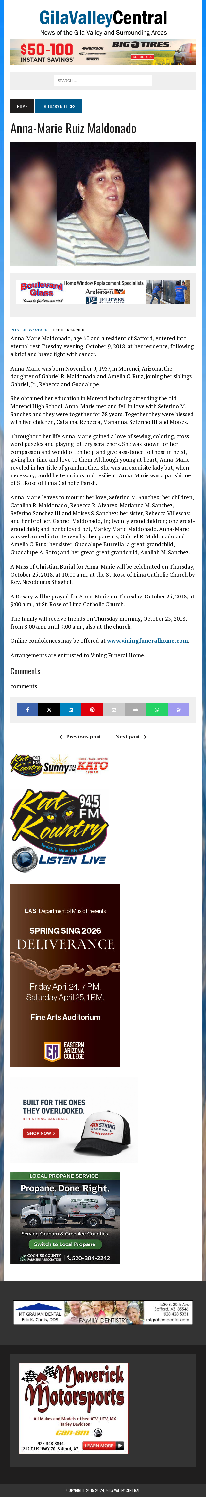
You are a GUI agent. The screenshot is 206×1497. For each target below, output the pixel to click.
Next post (130, 736)
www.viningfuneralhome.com (147, 640)
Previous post (80, 736)
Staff (41, 329)
